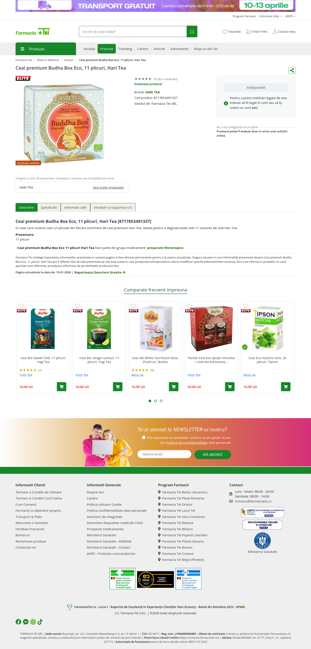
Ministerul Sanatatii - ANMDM (109, 541)
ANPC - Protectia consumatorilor (111, 553)
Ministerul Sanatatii (101, 535)
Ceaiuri (68, 60)
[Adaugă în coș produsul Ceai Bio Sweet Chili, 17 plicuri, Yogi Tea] (61, 386)
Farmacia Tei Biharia (175, 529)
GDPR (289, 16)
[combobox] (133, 32)
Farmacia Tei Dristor (175, 504)
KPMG (240, 607)
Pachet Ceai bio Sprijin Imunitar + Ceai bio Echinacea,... (211, 360)
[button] (150, 401)
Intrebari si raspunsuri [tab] (113, 207)
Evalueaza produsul (148, 84)
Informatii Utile (269, 16)
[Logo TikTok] (40, 622)
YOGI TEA (25, 375)
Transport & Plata (29, 517)
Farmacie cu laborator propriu (38, 510)
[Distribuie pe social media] (292, 70)
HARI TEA (152, 92)
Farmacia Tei (24, 60)
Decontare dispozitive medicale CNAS (115, 523)
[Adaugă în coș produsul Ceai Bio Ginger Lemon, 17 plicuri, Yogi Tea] (117, 386)
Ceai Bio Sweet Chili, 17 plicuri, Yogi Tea (43, 360)
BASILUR (137, 375)
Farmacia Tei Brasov (175, 547)
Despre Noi (95, 492)
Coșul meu (257, 30)
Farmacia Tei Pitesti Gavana (180, 541)
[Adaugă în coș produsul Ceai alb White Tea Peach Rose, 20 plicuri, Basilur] (173, 386)
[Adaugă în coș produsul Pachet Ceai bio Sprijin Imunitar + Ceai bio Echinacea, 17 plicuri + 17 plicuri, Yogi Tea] (230, 386)
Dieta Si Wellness (48, 60)
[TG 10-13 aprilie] (155, 6)
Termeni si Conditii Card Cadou (39, 498)
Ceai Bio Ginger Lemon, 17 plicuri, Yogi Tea (99, 360)
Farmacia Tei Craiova (176, 553)
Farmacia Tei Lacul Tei (176, 510)
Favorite (231, 31)
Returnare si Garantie (32, 523)
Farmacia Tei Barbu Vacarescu (182, 492)
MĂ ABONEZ (213, 454)
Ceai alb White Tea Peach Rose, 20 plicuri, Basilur (155, 360)
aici (254, 107)
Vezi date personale (195, 442)
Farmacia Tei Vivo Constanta (181, 517)
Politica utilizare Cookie (104, 504)
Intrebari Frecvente (30, 529)
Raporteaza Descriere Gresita (99, 272)
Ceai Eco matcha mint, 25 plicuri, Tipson (267, 360)
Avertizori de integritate (104, 517)
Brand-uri (23, 535)
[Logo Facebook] (18, 622)
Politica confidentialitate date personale (116, 510)
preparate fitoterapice (165, 248)
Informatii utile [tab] (75, 207)
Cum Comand (26, 504)
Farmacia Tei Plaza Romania (181, 498)
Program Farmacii (244, 16)
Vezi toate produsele (108, 187)
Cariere (92, 498)
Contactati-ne (26, 547)
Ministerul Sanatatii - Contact (108, 547)
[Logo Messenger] (26, 622)
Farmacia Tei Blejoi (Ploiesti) (181, 559)
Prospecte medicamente (105, 529)
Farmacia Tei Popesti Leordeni (183, 535)
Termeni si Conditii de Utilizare (39, 492)
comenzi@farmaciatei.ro (253, 501)
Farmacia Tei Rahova (175, 523)
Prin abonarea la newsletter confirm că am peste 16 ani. (189, 437)
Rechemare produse (31, 541)
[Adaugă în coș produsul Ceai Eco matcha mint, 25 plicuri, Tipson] (285, 386)
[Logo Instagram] (33, 622)
